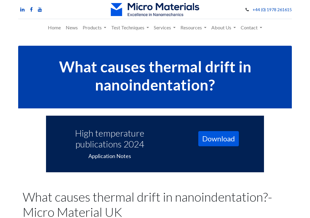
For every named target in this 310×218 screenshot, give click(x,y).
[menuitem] (54, 27)
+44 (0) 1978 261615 (272, 9)
